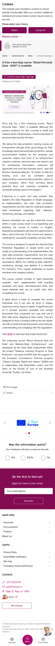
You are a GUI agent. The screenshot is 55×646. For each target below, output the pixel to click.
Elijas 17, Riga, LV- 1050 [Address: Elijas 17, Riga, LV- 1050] (17, 591)
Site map (8, 561)
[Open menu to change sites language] (12, 640)
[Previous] (4, 422)
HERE (10, 334)
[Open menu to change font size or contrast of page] (43, 640)
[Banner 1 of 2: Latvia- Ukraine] (27, 422)
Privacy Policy (10, 552)
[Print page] (27, 387)
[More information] (16, 597)
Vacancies (8, 522)
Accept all (40, 30)
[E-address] (8, 597)
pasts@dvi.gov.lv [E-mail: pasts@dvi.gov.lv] (14, 586)
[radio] (10, 457)
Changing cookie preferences (18, 565)
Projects (7, 531)
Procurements (11, 527)
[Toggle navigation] (27, 640)
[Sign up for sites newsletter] (28, 501)
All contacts (16, 605)
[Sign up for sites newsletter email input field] (28, 491)
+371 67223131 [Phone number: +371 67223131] (13, 582)
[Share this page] (27, 393)
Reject (14, 30)
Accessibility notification (15, 556)
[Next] (50, 422)
